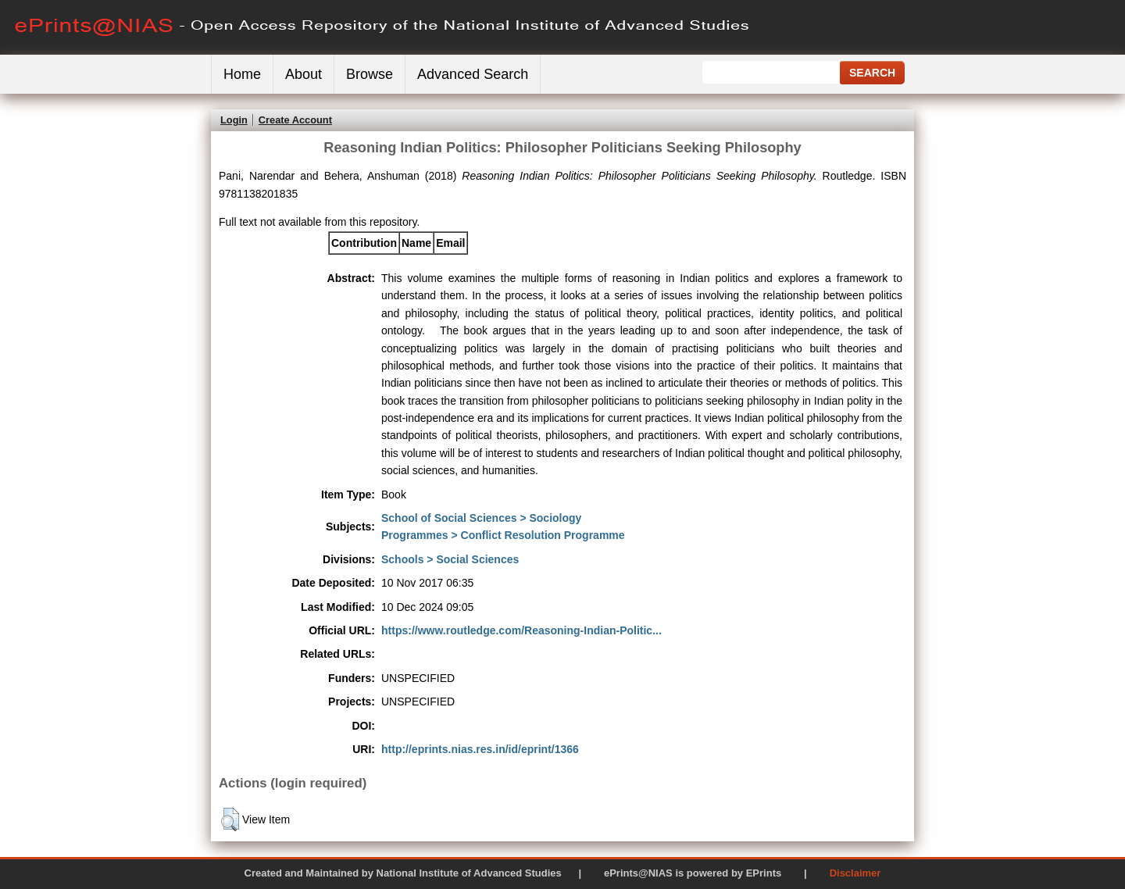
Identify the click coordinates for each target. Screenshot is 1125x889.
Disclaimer (855, 873)
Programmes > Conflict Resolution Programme (503, 535)
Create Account (295, 120)
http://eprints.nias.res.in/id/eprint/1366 (480, 749)
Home (242, 74)
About (303, 74)
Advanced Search (472, 74)
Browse (369, 74)
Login (234, 120)
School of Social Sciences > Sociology (481, 518)
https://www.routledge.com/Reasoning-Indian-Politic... (521, 630)
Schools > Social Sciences (450, 559)
